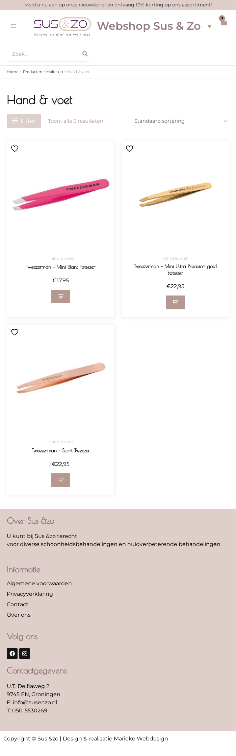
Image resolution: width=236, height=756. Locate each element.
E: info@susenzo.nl (32, 702)
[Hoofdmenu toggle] (13, 26)
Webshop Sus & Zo (149, 25)
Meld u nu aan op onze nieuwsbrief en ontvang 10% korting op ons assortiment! (118, 4)
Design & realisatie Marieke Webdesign (115, 738)
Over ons (19, 615)
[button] (60, 297)
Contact (17, 604)
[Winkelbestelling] (180, 121)
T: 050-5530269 (27, 710)
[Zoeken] (85, 54)
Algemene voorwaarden (39, 583)
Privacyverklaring (30, 594)
